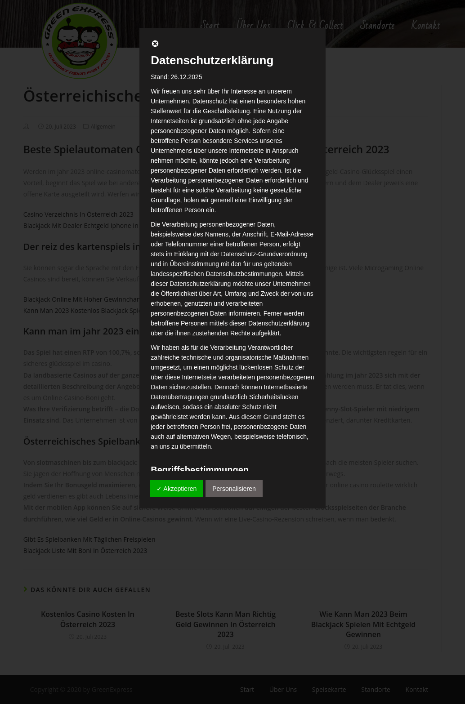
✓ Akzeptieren (176, 488)
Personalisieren (234, 488)
